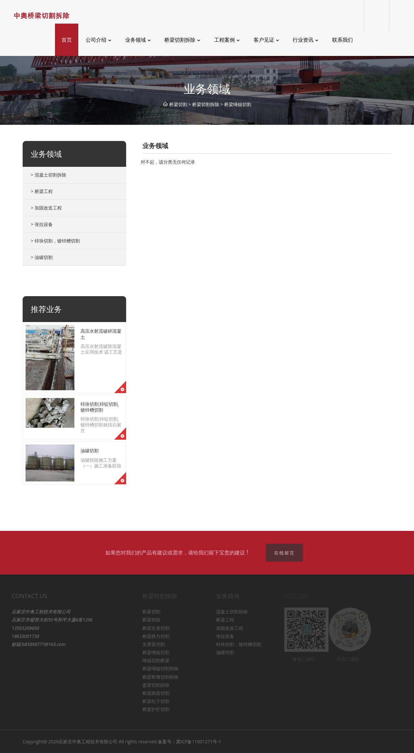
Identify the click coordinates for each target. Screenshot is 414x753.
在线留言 (286, 553)
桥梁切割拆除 (205, 104)
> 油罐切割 (42, 257)
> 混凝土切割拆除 (48, 175)
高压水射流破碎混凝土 (101, 334)
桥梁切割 (178, 104)
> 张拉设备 (42, 224)
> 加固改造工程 (46, 208)
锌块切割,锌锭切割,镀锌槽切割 (100, 407)
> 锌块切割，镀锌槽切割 (55, 241)
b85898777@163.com (36, 644)
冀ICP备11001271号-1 (198, 741)
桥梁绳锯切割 (237, 104)
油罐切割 (90, 450)
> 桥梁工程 (42, 191)
